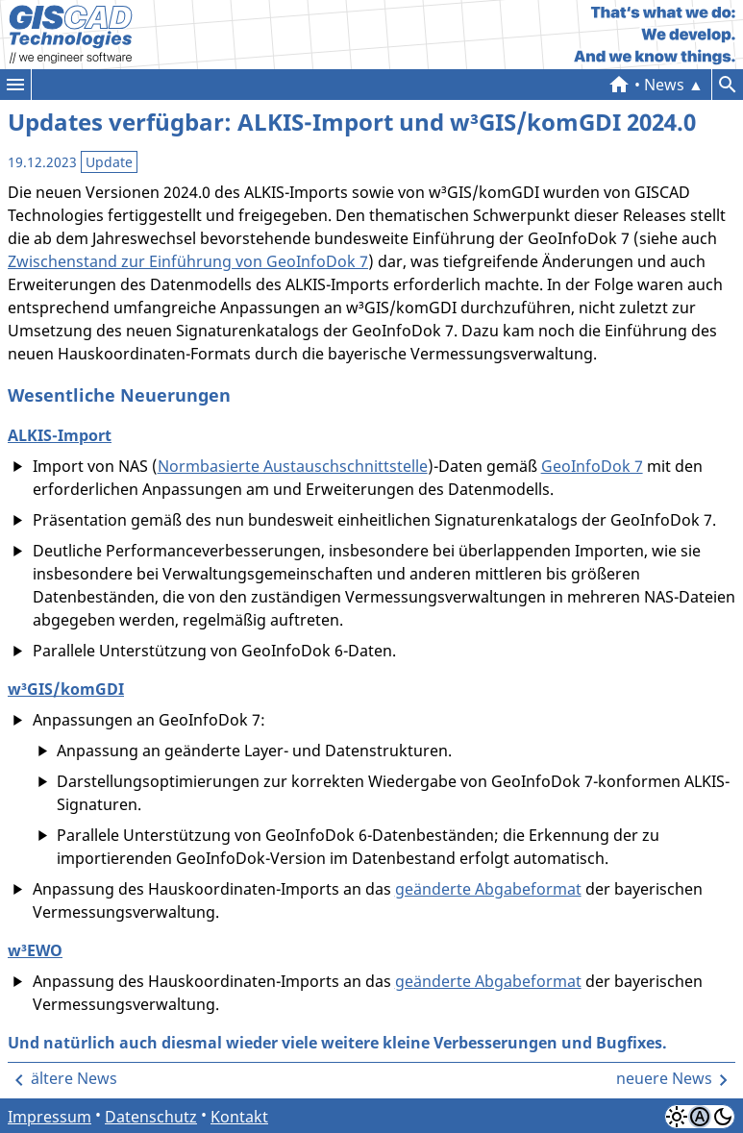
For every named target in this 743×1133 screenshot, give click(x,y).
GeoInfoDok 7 (592, 466)
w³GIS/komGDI (66, 689)
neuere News (664, 1078)
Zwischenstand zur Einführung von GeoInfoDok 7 (188, 261)
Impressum (49, 1116)
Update (109, 162)
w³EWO (35, 950)
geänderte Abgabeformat (488, 888)
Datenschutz (151, 1116)
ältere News (74, 1078)
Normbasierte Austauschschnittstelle (293, 466)
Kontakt (239, 1116)
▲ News (674, 84)
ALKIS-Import (59, 435)
